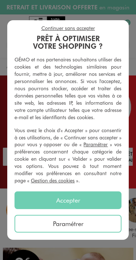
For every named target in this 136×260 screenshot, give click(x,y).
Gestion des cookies (53, 180)
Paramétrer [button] (95, 144)
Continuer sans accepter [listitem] (68, 28)
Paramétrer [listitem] (68, 223)
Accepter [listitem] (68, 200)
